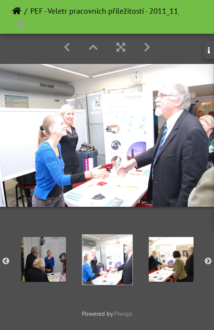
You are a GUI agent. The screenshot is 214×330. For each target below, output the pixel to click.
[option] (44, 259)
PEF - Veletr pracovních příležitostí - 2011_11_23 (110, 11)
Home (16, 11)
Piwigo (123, 313)
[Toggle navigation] (21, 25)
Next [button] (208, 261)
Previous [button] (6, 261)
